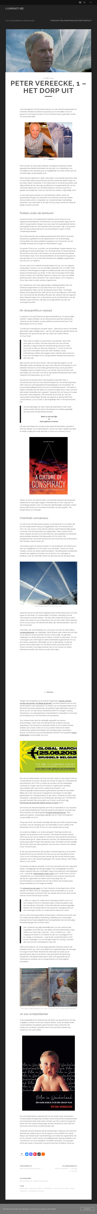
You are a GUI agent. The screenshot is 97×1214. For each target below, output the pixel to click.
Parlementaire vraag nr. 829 (43, 859)
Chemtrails (48, 1174)
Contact (88, 8)
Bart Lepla (24, 1174)
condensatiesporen (27, 618)
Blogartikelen (68, 8)
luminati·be (14, 8)
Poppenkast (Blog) (36, 1176)
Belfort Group (36, 1174)
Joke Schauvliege (61, 1174)
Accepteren (87, 1209)
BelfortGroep (50, 677)
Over (79, 8)
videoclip (51, 144)
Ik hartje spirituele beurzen (56, 798)
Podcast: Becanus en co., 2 (31, 1154)
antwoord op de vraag (31, 874)
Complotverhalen (40, 1166)
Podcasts (56, 8)
